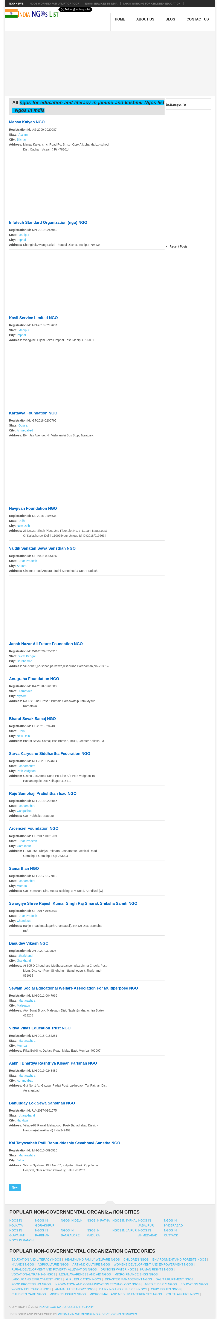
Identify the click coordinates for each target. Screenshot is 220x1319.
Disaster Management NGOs (128, 1279)
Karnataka (25, 691)
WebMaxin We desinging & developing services (98, 1314)
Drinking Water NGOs (118, 1269)
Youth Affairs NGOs (182, 1294)
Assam (23, 134)
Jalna (20, 1160)
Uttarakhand (26, 1115)
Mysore (22, 696)
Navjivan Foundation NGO (33, 508)
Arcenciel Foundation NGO (33, 828)
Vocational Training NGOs (33, 1274)
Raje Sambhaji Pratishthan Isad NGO (42, 793)
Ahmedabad (25, 430)
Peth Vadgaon (26, 771)
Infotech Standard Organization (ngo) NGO (48, 222)
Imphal (21, 240)
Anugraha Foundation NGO (34, 679)
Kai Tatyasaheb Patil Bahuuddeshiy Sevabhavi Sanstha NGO (64, 1143)
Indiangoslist (176, 105)
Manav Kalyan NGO (27, 122)
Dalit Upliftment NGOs (175, 1279)
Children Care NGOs (29, 1294)
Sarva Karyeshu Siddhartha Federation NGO (49, 753)
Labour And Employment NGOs (37, 1279)
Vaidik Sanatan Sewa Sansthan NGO (42, 548)
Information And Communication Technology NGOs (98, 1284)
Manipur (23, 235)
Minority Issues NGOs (68, 1294)
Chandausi (24, 920)
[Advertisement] (112, 61)
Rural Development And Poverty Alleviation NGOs (54, 1269)
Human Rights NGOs (156, 1269)
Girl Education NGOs (83, 1279)
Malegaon (23, 1005)
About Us (145, 19)
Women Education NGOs (32, 1289)
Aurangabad (25, 1080)
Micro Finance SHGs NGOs (136, 1274)
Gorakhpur (24, 846)
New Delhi (24, 525)
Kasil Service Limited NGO (33, 318)
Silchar (21, 139)
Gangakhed (24, 810)
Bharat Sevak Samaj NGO (32, 719)
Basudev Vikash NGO (29, 943)
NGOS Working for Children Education (151, 3)
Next (15, 1187)
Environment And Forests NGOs (179, 1259)
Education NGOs (194, 1284)
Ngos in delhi (72, 1220)
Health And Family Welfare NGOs (92, 1259)
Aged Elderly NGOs (160, 1284)
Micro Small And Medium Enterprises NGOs (126, 1294)
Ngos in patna (98, 1220)
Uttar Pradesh (27, 561)
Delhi (21, 520)
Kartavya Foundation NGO (33, 413)
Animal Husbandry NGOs (75, 1289)
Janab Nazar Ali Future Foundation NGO (46, 644)
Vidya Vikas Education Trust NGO (39, 1028)
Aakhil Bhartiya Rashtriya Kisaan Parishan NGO (53, 1063)
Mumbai (22, 886)
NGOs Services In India (101, 3)
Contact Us (197, 19)
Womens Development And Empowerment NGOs (153, 1264)
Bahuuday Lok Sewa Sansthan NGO (42, 1103)
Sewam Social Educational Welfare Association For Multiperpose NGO (73, 988)
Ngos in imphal (125, 1220)
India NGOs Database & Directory (66, 1306)
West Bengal (26, 656)
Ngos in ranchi (22, 1240)
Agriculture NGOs (53, 1264)
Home (120, 19)
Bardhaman (24, 661)
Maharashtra (26, 766)
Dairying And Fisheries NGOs (123, 1289)
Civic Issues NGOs (166, 1289)
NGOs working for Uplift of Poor (54, 3)
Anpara (21, 566)
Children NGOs (136, 1259)
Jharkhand (25, 955)
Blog (170, 19)
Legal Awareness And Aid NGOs (85, 1274)
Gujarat (23, 425)
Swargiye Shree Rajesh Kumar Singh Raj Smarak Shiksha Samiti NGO (73, 903)
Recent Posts (178, 246)
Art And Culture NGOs (91, 1264)
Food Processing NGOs (31, 1284)
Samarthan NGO (24, 868)
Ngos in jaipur (125, 1230)
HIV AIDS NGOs (23, 1264)
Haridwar (23, 1120)
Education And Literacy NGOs (36, 1259)
